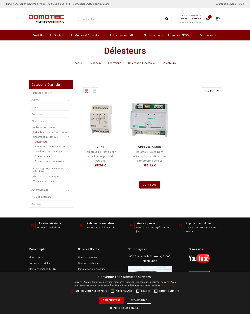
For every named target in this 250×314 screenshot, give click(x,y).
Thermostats (42, 156)
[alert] (125, 293)
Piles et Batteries (41, 196)
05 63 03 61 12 (59, 4)
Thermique (114, 63)
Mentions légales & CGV (42, 268)
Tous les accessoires (45, 181)
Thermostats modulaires (49, 161)
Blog (241, 4)
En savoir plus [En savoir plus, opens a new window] (168, 285)
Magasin (95, 63)
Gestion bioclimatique (46, 176)
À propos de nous (226, 4)
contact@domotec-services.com (91, 4)
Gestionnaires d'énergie (48, 151)
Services (36, 204)
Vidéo (34, 107)
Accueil (78, 63)
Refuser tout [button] (139, 300)
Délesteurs (169, 63)
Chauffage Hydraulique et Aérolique (48, 170)
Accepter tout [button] (111, 300)
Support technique (89, 263)
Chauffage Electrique (141, 63)
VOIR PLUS (150, 184)
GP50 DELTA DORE (149, 146)
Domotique (37, 114)
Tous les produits (41, 92)
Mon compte (36, 257)
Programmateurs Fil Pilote (50, 146)
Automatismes (39, 189)
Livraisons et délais (40, 263)
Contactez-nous (87, 257)
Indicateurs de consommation (50, 132)
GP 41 (100, 146)
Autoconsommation (44, 127)
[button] (125, 308)
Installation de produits (92, 268)
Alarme (35, 99)
